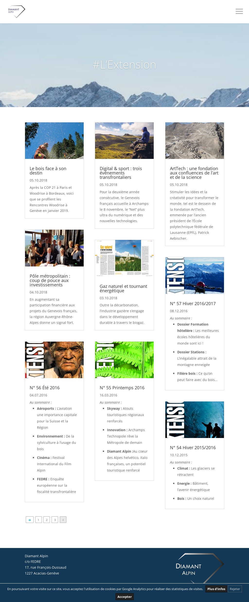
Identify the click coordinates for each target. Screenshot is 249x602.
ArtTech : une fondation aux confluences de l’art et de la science (194, 172)
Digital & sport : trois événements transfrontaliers (121, 172)
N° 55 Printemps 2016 (122, 388)
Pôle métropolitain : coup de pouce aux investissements (50, 280)
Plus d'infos (216, 589)
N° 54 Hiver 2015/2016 (193, 447)
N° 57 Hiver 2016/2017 (193, 303)
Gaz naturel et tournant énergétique (123, 288)
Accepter (124, 596)
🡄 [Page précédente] (29, 520)
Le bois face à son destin (48, 170)
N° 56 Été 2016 (45, 388)
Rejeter (235, 589)
